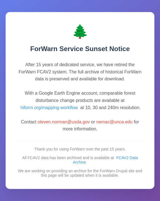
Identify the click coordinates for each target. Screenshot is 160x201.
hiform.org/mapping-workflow (49, 107)
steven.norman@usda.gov (64, 121)
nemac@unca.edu (114, 121)
